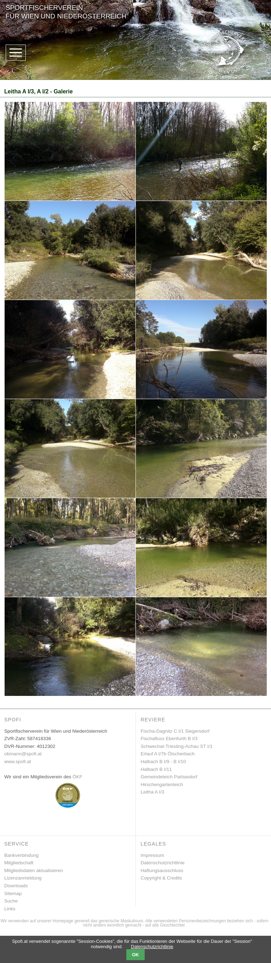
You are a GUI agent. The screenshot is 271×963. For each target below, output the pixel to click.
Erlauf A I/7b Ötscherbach (168, 753)
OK (135, 954)
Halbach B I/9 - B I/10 (163, 761)
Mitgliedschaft (19, 862)
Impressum (152, 855)
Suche (11, 901)
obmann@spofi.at (23, 753)
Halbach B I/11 (156, 769)
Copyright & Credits (161, 878)
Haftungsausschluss (162, 870)
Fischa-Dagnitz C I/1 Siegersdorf (175, 731)
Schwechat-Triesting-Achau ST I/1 (177, 746)
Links (10, 908)
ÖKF (78, 776)
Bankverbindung (21, 855)
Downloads (16, 885)
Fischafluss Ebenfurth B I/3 (169, 738)
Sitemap (13, 893)
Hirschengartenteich (162, 784)
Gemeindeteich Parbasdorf (169, 776)
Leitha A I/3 (152, 792)
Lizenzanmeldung (23, 878)
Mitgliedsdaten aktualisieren (33, 870)
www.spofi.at (17, 761)
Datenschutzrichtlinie (163, 862)
